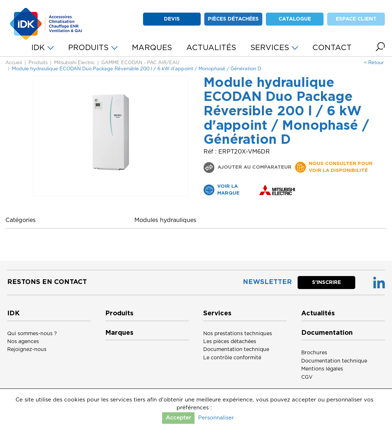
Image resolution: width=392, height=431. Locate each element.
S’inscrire (326, 282)
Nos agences (23, 341)
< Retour (374, 63)
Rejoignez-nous (26, 349)
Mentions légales (322, 369)
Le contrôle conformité (232, 357)
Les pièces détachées (229, 341)
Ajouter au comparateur (253, 167)
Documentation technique (236, 349)
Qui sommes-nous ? (32, 333)
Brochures (314, 352)
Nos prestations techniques (237, 333)
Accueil (13, 63)
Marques (119, 333)
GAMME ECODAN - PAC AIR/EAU (140, 63)
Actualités (318, 313)
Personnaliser (216, 418)
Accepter (178, 418)
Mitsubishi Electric (74, 63)
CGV (307, 377)
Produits (38, 63)
